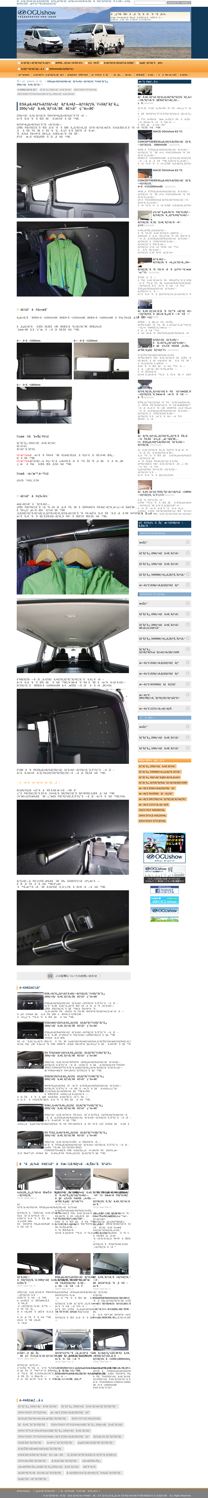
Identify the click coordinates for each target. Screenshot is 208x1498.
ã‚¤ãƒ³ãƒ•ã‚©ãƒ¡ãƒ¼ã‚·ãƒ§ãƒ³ (119, 63)
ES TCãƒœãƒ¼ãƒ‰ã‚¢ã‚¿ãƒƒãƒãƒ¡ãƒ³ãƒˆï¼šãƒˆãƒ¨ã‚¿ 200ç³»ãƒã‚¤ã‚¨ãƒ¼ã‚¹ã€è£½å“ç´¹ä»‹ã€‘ (78, 1054)
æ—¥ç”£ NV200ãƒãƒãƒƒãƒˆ (156, 793)
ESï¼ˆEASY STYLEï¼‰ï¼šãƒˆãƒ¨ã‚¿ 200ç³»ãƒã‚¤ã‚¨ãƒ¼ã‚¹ (46, 94)
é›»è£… (151, 75)
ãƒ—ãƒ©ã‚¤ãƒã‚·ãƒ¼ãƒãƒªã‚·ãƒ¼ (79, 1491)
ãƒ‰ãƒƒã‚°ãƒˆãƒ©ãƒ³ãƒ (108, 1436)
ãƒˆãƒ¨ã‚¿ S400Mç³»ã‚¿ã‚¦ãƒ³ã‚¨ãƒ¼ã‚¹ (160, 771)
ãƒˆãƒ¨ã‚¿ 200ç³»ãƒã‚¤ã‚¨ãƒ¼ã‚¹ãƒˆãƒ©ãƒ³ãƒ (89, 1406)
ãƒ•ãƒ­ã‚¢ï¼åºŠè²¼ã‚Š (77, 75)
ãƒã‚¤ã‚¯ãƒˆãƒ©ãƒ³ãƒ (32, 1424)
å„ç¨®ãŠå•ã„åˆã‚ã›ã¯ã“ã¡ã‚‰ (150, 17)
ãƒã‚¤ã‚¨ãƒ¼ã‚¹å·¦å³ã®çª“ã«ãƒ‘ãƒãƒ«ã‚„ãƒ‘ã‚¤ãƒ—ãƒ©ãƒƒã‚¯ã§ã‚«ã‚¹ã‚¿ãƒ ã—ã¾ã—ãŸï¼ (171, 314)
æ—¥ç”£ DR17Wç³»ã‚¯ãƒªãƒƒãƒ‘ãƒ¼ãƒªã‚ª (162, 799)
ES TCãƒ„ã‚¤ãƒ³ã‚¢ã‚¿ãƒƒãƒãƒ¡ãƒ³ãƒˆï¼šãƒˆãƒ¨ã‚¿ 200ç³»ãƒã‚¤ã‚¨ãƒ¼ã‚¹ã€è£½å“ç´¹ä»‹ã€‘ (76, 1134)
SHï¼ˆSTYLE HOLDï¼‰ (86, 1418)
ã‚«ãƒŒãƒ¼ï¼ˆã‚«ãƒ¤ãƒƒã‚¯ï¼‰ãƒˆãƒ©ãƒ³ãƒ (94, 1472)
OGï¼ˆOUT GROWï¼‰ (152, 810)
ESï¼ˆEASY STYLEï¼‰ (85, 90)
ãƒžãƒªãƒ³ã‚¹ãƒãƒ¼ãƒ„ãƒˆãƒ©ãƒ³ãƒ (40, 1472)
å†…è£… (118, 75)
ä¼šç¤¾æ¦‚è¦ (24, 1491)
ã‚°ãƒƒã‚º (184, 75)
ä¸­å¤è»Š (93, 63)
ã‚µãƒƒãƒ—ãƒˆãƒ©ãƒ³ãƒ (33, 1478)
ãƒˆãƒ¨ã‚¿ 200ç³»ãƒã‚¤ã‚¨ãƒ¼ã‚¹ (55, 90)
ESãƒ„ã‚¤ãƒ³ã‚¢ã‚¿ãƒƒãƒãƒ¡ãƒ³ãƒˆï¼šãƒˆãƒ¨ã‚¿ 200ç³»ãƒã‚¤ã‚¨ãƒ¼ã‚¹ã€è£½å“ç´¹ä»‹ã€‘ (74, 1107)
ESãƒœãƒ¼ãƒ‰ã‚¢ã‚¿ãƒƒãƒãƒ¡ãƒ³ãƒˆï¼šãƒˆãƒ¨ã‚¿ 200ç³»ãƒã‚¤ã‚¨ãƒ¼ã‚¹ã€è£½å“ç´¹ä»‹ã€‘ (76, 1024)
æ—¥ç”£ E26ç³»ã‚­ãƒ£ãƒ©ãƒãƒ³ (70, 1412)
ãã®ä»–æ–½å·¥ (167, 75)
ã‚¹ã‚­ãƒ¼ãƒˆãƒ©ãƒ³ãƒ (65, 1460)
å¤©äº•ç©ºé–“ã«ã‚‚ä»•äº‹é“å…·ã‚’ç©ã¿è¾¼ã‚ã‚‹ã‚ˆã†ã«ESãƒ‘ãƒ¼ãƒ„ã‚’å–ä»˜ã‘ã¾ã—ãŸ (87, 1356)
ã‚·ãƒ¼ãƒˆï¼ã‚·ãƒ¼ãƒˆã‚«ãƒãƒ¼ (48, 75)
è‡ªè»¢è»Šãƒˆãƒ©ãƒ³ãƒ (33, 1460)
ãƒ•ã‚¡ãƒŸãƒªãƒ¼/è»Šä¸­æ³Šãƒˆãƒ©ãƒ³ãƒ (42, 1418)
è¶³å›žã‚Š (140, 75)
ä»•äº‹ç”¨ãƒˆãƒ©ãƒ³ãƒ (60, 1442)
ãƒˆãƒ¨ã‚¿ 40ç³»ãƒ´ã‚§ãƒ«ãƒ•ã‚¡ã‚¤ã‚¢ (159, 777)
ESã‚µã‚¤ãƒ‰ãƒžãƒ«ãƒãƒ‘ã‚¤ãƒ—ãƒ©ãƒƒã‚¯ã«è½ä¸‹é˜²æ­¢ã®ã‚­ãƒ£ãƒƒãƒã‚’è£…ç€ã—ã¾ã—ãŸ (75, 1281)
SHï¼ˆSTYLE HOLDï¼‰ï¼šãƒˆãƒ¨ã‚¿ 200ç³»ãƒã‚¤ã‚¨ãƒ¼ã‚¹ (54, 1430)
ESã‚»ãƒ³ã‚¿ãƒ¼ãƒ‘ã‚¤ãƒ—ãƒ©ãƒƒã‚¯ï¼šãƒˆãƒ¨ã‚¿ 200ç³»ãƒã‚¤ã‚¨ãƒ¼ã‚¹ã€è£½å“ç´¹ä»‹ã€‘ (75, 995)
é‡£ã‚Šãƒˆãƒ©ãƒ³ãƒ (30, 1442)
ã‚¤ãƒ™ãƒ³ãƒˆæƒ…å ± (32, 69)
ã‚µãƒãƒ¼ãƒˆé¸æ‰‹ (151, 63)
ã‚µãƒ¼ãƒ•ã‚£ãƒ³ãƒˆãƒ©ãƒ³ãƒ (96, 1442)
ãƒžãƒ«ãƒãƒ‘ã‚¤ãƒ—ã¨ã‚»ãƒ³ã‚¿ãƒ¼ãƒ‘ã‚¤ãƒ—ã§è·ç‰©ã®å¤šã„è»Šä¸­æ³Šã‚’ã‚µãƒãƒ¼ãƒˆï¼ (73, 1197)
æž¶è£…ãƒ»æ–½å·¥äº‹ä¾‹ (69, 63)
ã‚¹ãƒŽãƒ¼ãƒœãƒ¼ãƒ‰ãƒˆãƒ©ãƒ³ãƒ (40, 1448)
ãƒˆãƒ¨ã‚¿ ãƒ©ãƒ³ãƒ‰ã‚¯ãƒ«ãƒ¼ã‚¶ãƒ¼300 (163, 782)
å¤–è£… (128, 75)
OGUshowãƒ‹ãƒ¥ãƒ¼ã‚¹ (61, 69)
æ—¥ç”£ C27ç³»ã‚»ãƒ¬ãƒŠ (153, 804)
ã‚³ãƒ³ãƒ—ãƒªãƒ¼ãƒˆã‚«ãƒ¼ (35, 63)
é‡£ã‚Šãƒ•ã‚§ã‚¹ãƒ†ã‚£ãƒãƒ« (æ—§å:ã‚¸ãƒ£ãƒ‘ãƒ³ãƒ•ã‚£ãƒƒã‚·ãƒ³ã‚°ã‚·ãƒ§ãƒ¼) (67, 1454)
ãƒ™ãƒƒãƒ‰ (24, 75)
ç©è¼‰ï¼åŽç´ (100, 75)
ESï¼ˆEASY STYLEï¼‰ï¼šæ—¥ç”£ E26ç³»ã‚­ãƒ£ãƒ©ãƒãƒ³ (53, 1436)
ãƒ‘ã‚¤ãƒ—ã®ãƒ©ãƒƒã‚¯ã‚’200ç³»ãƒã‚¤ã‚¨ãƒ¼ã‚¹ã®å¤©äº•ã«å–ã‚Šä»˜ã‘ (53, 1280)
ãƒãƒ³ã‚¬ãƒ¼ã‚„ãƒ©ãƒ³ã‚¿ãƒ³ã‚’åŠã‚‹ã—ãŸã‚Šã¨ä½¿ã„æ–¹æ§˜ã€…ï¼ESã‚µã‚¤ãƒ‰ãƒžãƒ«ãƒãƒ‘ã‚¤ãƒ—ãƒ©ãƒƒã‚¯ (163, 440)
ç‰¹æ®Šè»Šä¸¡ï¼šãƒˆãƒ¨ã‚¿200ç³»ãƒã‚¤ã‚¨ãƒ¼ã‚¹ (48, 1466)
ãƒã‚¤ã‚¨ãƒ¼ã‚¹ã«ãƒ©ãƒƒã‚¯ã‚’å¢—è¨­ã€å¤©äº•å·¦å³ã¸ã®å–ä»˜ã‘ (114, 1281)
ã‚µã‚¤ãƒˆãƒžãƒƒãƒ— (46, 1491)
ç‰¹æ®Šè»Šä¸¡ (91, 1460)
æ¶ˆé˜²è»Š (89, 1466)
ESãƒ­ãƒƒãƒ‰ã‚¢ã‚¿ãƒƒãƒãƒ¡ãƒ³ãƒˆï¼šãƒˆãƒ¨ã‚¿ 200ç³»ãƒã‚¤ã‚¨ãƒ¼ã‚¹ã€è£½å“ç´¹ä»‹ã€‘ (74, 1078)
